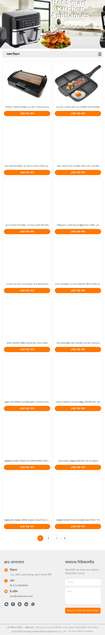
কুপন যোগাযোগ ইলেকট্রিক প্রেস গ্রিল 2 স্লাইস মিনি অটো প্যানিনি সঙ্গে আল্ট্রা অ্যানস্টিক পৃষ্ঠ (27, 225)
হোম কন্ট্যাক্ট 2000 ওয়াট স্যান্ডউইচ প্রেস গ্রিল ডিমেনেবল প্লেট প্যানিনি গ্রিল (78, 343)
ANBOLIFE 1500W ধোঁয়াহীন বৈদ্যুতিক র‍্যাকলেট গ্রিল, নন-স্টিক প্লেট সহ (27, 520)
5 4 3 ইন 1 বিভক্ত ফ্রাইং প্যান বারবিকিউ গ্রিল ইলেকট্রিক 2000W (77, 107)
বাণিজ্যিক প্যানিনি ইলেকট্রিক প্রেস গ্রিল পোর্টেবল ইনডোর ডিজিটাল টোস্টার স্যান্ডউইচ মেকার (27, 107)
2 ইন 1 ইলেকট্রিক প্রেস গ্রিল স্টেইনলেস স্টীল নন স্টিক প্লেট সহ (78, 284)
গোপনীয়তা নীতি (14, 627)
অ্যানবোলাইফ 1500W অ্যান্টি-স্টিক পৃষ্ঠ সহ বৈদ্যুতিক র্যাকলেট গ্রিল (78, 461)
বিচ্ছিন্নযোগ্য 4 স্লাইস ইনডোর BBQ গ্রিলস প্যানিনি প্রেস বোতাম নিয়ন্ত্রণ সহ (78, 225)
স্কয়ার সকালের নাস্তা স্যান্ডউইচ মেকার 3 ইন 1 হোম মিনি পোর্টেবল (78, 166)
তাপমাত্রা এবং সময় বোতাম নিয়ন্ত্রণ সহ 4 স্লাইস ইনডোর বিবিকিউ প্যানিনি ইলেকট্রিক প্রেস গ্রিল (27, 284)
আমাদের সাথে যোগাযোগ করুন (83, 610)
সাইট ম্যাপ (29, 627)
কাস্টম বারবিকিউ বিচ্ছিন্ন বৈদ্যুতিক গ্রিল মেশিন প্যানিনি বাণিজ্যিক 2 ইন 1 (27, 343)
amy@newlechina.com (21, 596)
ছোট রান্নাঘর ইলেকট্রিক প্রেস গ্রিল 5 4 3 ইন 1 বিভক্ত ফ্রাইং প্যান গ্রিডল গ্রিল (27, 166)
